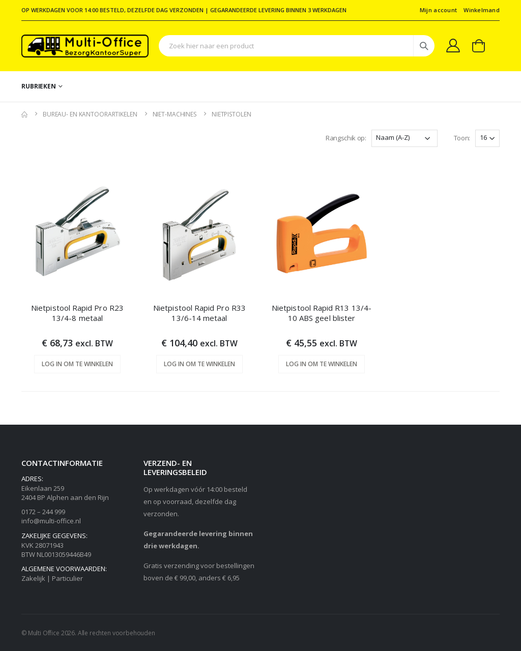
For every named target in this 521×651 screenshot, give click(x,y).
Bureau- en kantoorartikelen (90, 114)
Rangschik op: (346, 137)
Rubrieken (38, 86)
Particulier (67, 578)
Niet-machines (174, 114)
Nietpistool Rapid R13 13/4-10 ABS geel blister (321, 313)
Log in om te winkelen (77, 364)
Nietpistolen (231, 114)
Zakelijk (33, 578)
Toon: (462, 137)
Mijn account (438, 10)
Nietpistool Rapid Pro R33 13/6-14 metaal (199, 313)
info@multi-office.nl (51, 520)
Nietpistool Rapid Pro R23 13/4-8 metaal (77, 313)
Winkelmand (482, 10)
